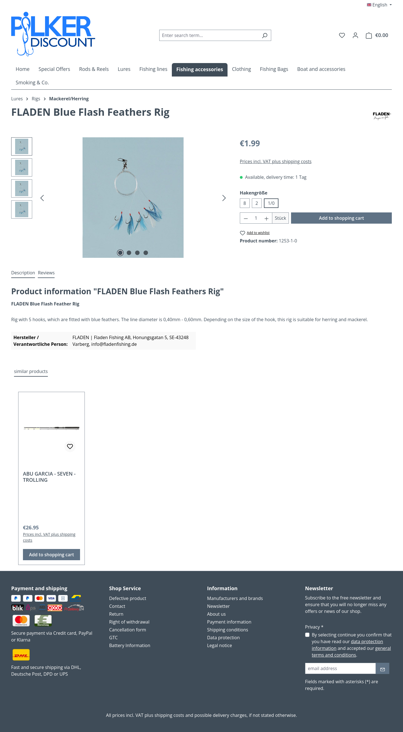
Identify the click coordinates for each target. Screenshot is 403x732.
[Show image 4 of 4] (146, 253)
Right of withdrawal (129, 622)
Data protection (223, 637)
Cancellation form (127, 630)
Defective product (127, 598)
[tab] (23, 273)
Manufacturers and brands (235, 598)
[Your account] (355, 35)
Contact (117, 606)
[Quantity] (256, 218)
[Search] (264, 35)
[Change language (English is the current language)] (379, 5)
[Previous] (42, 198)
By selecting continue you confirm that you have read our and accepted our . (352, 645)
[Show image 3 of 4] (137, 253)
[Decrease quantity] (246, 218)
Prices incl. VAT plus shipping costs (276, 161)
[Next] (224, 198)
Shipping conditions (227, 630)
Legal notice (219, 645)
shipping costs (169, 715)
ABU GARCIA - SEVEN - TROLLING (49, 477)
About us (216, 614)
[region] (120, 197)
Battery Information (129, 645)
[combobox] (208, 35)
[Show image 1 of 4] (120, 253)
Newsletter (218, 606)
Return (116, 614)
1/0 (271, 203)
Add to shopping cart (341, 218)
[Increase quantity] (267, 218)
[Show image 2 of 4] (128, 253)
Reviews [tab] (46, 273)
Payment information (229, 622)
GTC (113, 637)
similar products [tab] (31, 371)
